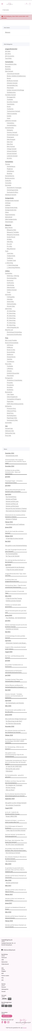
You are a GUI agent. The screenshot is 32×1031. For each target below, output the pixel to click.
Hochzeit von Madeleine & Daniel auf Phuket (15, 908)
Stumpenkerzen (11, 356)
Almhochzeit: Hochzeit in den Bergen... (16, 643)
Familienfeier (8, 273)
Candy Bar (8, 180)
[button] (23, 4)
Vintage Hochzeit (11, 149)
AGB (2, 959)
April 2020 (8, 700)
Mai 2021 (7, 632)
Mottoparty (8, 406)
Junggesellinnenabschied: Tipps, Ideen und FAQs (15, 574)
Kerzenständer (11, 352)
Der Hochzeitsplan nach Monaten (15, 703)
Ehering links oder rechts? (13, 768)
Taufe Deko (10, 253)
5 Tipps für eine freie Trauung (14, 598)
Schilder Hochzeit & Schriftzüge (15, 90)
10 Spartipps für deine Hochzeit (14, 538)
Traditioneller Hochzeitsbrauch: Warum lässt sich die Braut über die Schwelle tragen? (16, 762)
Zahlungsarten (4, 989)
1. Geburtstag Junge (12, 265)
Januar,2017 (8, 903)
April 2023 (8, 565)
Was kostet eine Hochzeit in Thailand (16, 511)
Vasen (8, 118)
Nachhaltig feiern (11, 415)
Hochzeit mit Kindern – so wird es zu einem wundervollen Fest (15, 821)
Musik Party (10, 413)
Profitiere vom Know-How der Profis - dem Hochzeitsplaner (15, 782)
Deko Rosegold (11, 139)
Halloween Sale (9, 430)
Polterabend (9, 771)
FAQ (2, 977)
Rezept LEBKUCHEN (11, 816)
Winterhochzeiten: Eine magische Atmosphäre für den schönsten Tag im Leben (15, 461)
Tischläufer (10, 99)
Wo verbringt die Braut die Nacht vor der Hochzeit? (15, 561)
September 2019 (9, 798)
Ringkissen (10, 168)
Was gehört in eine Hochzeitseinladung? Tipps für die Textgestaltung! (14, 754)
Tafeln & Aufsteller (12, 113)
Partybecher (10, 385)
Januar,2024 (8, 527)
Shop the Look (9, 329)
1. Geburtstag (9, 262)
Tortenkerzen (10, 361)
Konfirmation (10, 282)
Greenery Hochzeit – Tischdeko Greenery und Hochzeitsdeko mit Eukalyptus (14, 695)
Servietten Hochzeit (12, 102)
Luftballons (10, 368)
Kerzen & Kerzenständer (11, 342)
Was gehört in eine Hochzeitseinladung (16, 545)
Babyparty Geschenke (13, 234)
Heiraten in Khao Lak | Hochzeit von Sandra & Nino (14, 899)
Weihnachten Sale (10, 433)
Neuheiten (8, 69)
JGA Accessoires (9, 56)
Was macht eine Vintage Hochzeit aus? (16, 718)
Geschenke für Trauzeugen (14, 187)
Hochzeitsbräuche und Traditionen (15, 524)
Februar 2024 (9, 522)
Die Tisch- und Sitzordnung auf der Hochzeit (14, 656)
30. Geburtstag (11, 313)
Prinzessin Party (11, 408)
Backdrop (9, 173)
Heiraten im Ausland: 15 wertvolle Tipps (14, 592)
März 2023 (8, 596)
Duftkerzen (10, 347)
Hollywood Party (11, 411)
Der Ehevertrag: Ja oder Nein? (14, 721)
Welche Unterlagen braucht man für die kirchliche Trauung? (16, 625)
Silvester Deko (11, 306)
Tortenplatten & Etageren (14, 399)
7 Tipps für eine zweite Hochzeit (14, 569)
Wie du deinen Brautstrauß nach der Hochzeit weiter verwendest (15, 490)
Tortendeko (8, 183)
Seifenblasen (10, 171)
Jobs (2, 980)
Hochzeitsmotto (9, 127)
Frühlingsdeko (11, 297)
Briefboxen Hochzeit (12, 80)
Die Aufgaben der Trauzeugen (14, 785)
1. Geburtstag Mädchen (13, 267)
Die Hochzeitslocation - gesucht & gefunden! (14, 776)
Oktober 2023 (9, 536)
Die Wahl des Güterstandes (13, 723)
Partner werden (5, 975)
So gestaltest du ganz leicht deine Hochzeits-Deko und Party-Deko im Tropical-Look (14, 869)
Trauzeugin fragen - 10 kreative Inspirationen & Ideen (14, 481)
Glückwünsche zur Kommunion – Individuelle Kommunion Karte (14, 671)
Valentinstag (10, 285)
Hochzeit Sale (9, 428)
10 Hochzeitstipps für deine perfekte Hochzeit (15, 636)
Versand (3, 991)
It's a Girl (9, 244)
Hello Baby (10, 241)
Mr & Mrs (9, 158)
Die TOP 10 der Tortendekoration (15, 844)
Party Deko (8, 364)
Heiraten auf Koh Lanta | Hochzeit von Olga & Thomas (15, 890)
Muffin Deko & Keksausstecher (15, 403)
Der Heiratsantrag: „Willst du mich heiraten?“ (14, 747)
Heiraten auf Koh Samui (12, 506)
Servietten (10, 387)
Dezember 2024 (9, 453)
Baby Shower (9, 227)
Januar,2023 (8, 615)
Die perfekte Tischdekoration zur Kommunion (14, 665)
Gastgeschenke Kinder (11, 207)
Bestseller (8, 66)
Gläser (7, 212)
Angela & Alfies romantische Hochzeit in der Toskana (15, 648)
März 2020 (8, 706)
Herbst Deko (10, 301)
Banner (9, 78)
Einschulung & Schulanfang (14, 332)
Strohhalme (10, 389)
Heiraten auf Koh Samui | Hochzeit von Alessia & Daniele (15, 917)
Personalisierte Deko (10, 64)
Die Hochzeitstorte (11, 861)
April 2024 (8, 494)
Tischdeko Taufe (11, 260)
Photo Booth (10, 87)
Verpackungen (9, 221)
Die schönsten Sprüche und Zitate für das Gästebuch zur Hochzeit (15, 731)
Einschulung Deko (11, 278)
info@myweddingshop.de (9, 950)
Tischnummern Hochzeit (13, 111)
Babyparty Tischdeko (13, 232)
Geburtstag (8, 308)
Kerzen (9, 106)
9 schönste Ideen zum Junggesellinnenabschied (12, 580)
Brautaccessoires (10, 178)
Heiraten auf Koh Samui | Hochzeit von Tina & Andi (15, 876)
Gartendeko (8, 422)
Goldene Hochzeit (12, 290)
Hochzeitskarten (9, 176)
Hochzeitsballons (11, 125)
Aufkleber (7, 205)
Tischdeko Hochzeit (10, 94)
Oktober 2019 (9, 735)
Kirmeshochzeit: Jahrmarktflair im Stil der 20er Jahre (15, 710)
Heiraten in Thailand (11, 519)
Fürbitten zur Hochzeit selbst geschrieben (13, 605)
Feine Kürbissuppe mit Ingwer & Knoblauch (14, 827)
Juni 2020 (7, 675)
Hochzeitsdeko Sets (12, 85)
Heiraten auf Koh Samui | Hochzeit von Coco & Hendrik (15, 925)
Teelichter (9, 359)
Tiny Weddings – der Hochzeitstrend (16, 617)
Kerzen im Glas (11, 349)
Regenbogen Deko (12, 418)
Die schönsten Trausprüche (13, 805)
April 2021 (8, 640)
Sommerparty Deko (12, 420)
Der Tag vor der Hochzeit (12, 556)
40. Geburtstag (11, 315)
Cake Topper (10, 394)
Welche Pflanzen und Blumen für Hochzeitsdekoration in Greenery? (14, 686)
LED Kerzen (10, 345)
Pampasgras (10, 137)
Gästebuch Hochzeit (10, 194)
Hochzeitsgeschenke (12, 190)
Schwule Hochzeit (12, 153)
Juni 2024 (7, 485)
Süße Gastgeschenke (11, 219)
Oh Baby (9, 239)
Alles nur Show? (10, 790)
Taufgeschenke (11, 255)
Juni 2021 (7, 620)
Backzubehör (8, 392)
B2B (2, 973)
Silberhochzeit (11, 287)
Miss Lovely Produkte (11, 340)
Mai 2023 (7, 541)
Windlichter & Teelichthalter (14, 380)
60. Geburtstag (11, 320)
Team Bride (8, 58)
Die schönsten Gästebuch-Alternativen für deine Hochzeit (15, 857)
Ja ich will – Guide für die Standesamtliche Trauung (12, 813)
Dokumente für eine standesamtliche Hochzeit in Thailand (15, 515)
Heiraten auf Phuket (11, 499)
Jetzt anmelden (7, 1016)
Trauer (9, 292)
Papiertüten (10, 401)
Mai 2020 (7, 690)
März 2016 (8, 912)
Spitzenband (8, 217)
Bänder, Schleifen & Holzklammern (16, 76)
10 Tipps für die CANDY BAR (14, 766)
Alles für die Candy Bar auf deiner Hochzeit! (14, 532)
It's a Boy (9, 246)
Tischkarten (10, 109)
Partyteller (10, 382)
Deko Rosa (10, 144)
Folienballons (10, 123)
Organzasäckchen (10, 214)
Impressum (4, 957)
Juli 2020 (7, 660)
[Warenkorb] (30, 4)
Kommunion (10, 280)
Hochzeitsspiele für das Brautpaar (15, 567)
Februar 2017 (9, 894)
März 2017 (8, 885)
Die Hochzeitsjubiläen (12, 553)
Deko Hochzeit (9, 71)
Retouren (3, 987)
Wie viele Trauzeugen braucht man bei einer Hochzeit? (15, 550)
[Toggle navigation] (2, 4)
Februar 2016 (9, 921)
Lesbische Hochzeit (12, 156)
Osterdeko (10, 299)
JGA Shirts (8, 53)
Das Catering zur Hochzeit (13, 852)
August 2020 (8, 652)
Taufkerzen (10, 258)
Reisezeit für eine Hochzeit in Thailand (16, 508)
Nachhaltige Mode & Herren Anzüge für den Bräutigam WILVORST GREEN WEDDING (16, 741)
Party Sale (8, 435)
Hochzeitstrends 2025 (12, 455)
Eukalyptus (10, 130)
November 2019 (9, 726)
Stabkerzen (10, 354)
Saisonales (8, 294)
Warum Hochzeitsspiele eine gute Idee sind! (15, 611)
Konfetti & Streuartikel (13, 373)
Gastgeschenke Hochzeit (12, 200)
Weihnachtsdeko (11, 304)
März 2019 (8, 864)
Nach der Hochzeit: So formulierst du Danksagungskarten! (15, 835)
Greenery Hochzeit (12, 132)
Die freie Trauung (10, 787)
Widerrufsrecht (5, 964)
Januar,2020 (8, 714)
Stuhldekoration (11, 92)
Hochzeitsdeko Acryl (12, 134)
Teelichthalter (10, 104)
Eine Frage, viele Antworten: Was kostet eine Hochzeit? (14, 841)
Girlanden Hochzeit (12, 83)
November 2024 (9, 466)
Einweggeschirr (11, 97)
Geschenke (8, 185)
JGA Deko (7, 51)
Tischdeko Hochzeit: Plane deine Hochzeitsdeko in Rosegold (14, 680)
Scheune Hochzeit (12, 151)
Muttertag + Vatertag (13, 275)
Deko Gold (10, 141)
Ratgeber (3, 971)
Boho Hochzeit (11, 146)
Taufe (6, 251)
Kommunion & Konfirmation (14, 334)
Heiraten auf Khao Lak (12, 503)
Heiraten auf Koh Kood (12, 882)
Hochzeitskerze (11, 166)
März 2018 (8, 880)
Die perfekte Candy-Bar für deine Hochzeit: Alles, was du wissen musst (15, 849)
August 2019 (8, 808)
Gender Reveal (11, 237)
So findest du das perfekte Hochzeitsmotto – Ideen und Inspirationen (12, 472)
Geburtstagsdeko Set (13, 327)
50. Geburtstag (11, 318)
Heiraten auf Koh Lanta (12, 501)
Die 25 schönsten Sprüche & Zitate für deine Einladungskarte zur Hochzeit (15, 794)
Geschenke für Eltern (12, 192)
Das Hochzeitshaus (11, 496)
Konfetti (9, 116)
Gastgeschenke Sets (10, 210)
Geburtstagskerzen (12, 396)
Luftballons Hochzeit (10, 120)
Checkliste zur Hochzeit (12, 629)
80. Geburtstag (11, 325)
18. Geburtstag (11, 311)
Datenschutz (4, 962)
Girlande (9, 371)
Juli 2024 (7, 476)
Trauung (7, 164)
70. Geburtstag (11, 322)
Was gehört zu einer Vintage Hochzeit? (15, 803)
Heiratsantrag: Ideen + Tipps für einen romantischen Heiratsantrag (15, 586)
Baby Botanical (11, 248)
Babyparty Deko (11, 230)
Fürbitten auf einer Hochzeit (13, 600)
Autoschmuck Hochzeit (13, 73)
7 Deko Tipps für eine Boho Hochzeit (15, 830)
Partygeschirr (9, 378)
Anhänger (8, 203)
